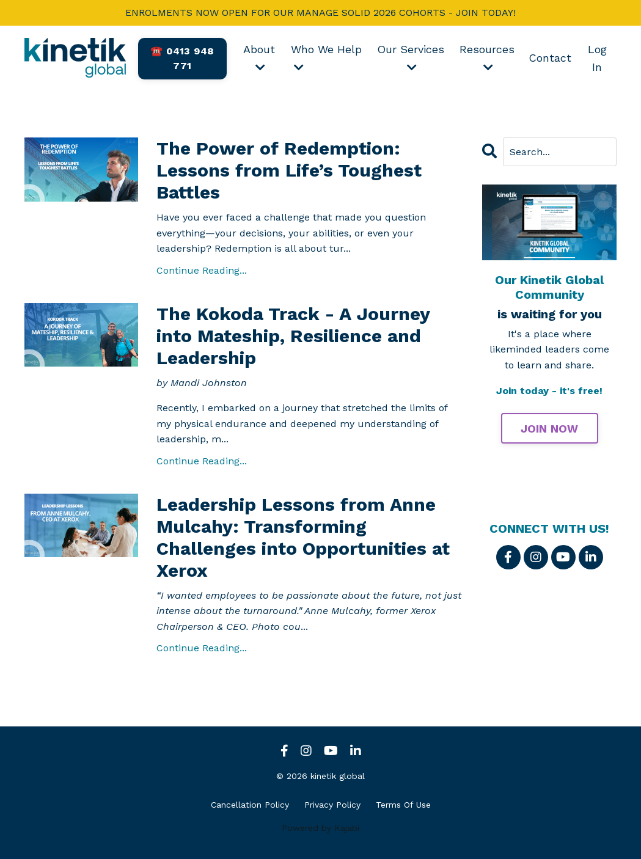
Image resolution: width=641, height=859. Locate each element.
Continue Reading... (201, 270)
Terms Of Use (403, 805)
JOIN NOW (550, 428)
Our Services (410, 58)
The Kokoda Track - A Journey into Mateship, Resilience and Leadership (293, 335)
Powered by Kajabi (320, 828)
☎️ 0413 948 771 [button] (182, 58)
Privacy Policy (332, 805)
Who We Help (326, 58)
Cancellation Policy (250, 805)
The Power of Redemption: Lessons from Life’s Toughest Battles (289, 170)
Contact (550, 57)
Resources (487, 58)
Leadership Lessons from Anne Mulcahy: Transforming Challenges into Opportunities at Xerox (303, 537)
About (259, 58)
